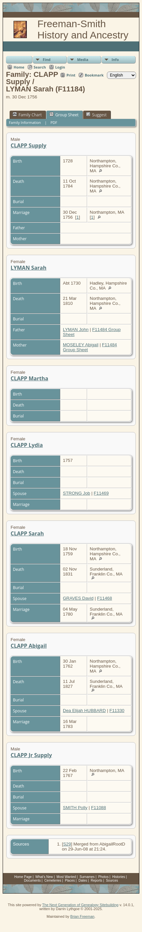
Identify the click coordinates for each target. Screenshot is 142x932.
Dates (82, 880)
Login (60, 67)
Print (71, 75)
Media (82, 59)
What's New (44, 877)
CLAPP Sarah (27, 533)
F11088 (98, 807)
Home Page (23, 877)
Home (19, 67)
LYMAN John (76, 329)
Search (40, 67)
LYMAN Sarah (28, 267)
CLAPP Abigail (29, 645)
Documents (32, 880)
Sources (112, 880)
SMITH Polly (75, 807)
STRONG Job (76, 493)
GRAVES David (78, 598)
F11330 (117, 710)
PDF (53, 122)
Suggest (96, 115)
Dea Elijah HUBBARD (84, 710)
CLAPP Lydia (27, 445)
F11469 (101, 493)
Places (70, 880)
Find (47, 59)
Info (115, 59)
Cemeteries (52, 880)
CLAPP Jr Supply (31, 755)
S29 (67, 844)
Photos (103, 877)
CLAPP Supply (28, 145)
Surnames (87, 877)
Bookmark (94, 75)
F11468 (104, 598)
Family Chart (27, 115)
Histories (118, 877)
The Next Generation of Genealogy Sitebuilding (80, 905)
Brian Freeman (82, 916)
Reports (96, 880)
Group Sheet (63, 115)
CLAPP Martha (29, 378)
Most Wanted (66, 877)
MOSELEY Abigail (80, 344)
